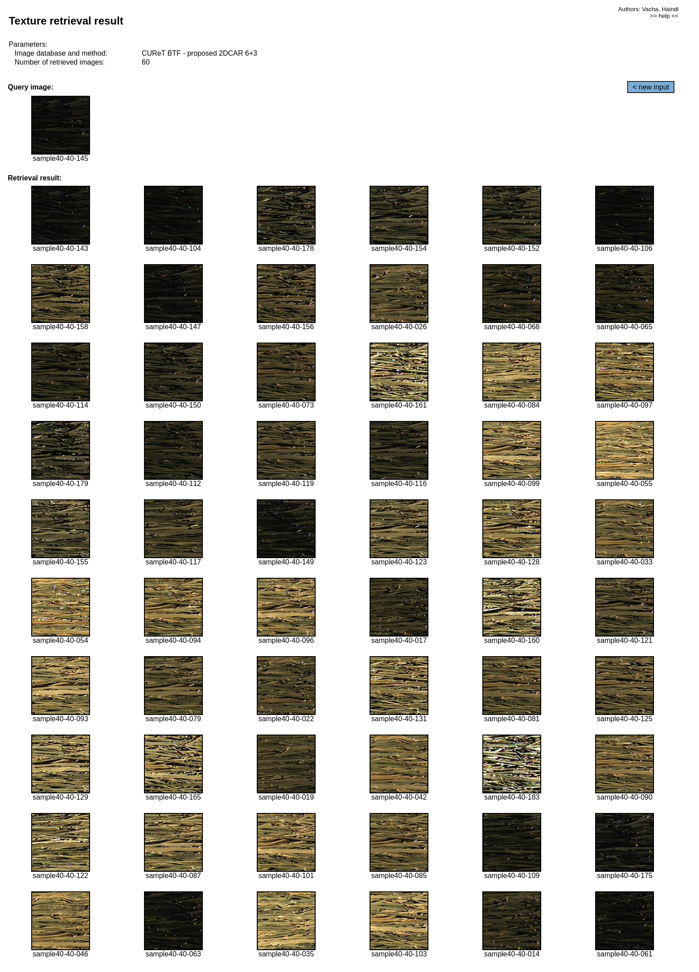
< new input (651, 87)
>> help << (664, 15)
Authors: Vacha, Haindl (648, 9)
